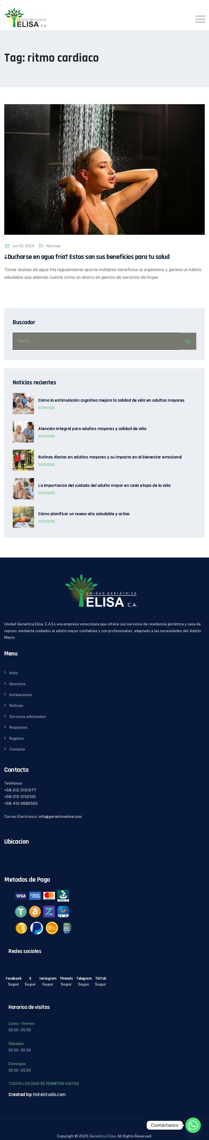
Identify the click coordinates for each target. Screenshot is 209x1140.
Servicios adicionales (27, 716)
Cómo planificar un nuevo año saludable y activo (84, 514)
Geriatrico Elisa (102, 1136)
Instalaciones (20, 695)
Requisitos (18, 727)
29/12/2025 (46, 493)
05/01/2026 (46, 436)
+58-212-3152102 (20, 797)
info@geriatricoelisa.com (60, 816)
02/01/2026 (46, 464)
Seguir (13, 984)
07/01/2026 (46, 408)
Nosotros (17, 684)
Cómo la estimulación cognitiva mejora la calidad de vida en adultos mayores (111, 400)
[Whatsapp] (193, 1125)
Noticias (53, 246)
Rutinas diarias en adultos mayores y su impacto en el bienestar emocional (110, 457)
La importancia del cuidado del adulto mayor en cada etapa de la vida (104, 485)
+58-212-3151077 (20, 790)
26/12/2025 (46, 521)
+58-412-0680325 (21, 803)
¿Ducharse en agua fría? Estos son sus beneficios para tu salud (86, 257)
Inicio (13, 673)
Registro (16, 738)
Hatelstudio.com (49, 1094)
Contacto (17, 749)
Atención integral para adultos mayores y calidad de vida (92, 428)
